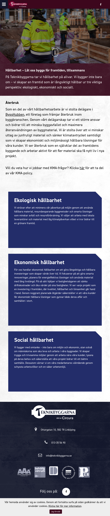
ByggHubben (15, 114)
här (82, 168)
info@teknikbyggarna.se (59, 455)
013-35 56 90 (58, 442)
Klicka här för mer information (64, 506)
